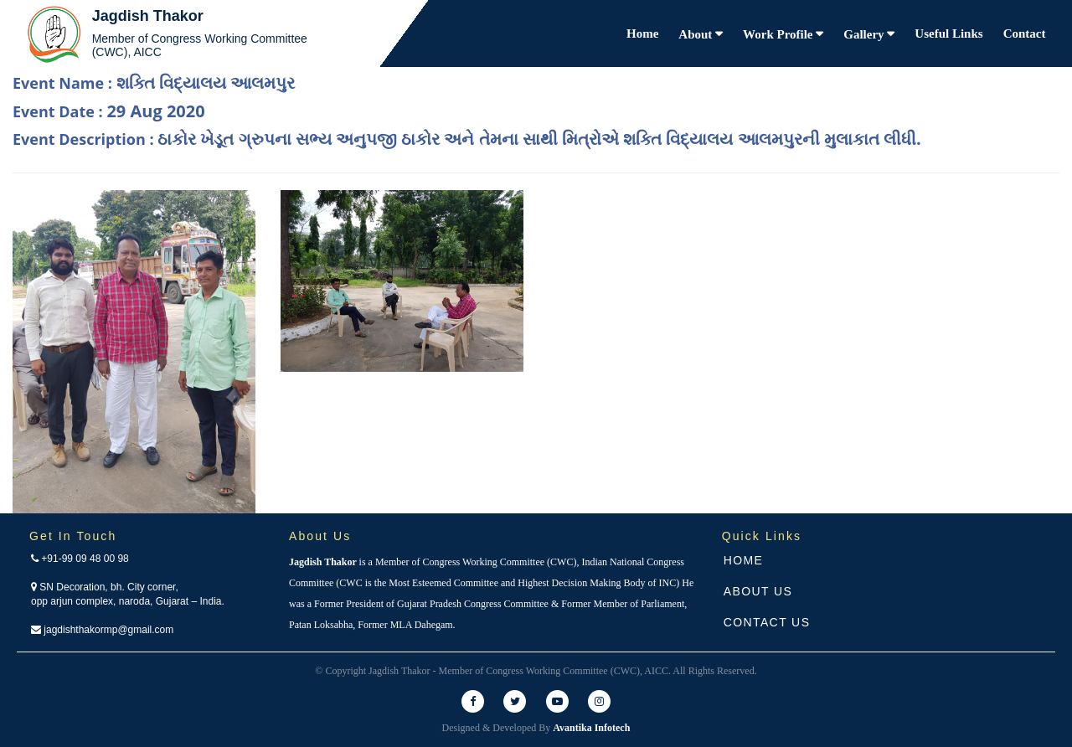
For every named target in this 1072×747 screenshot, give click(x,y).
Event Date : (109, 111)
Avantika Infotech (591, 728)
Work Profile (779, 34)
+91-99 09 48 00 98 (80, 558)
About (696, 34)
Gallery (865, 34)
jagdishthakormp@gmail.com (102, 630)
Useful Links (948, 33)
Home (642, 33)
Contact (1024, 33)
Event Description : (467, 138)
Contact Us (767, 622)
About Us (758, 591)
